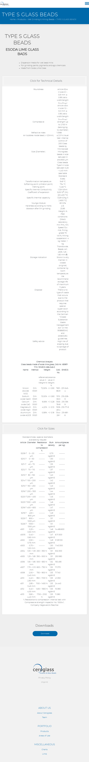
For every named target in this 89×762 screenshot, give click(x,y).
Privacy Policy (44, 678)
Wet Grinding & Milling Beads (41, 19)
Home (12, 19)
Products (21, 19)
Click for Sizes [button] (46, 428)
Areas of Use (44, 736)
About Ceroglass (44, 713)
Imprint (44, 682)
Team (44, 717)
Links (44, 754)
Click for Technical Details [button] (46, 81)
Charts (45, 750)
